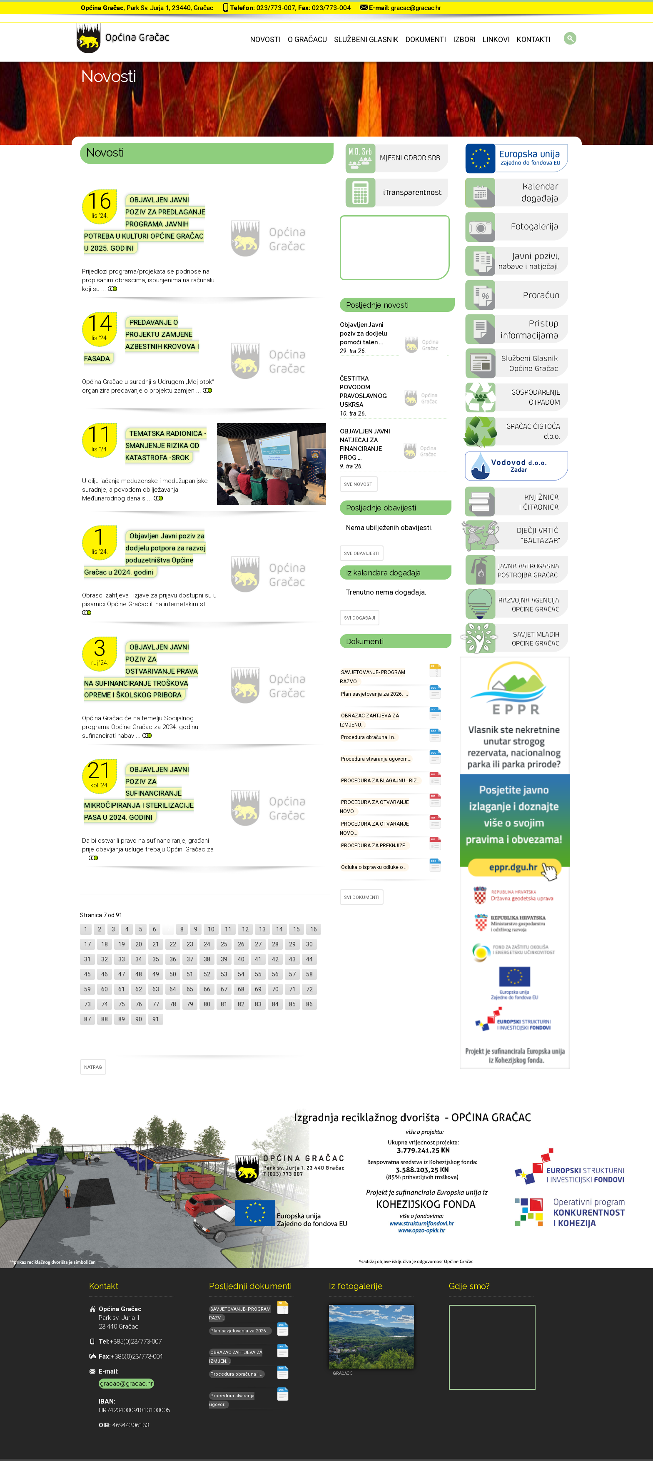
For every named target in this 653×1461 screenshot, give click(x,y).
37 (190, 959)
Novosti (265, 39)
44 (309, 959)
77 (155, 1004)
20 (138, 944)
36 (172, 959)
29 (292, 944)
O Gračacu (307, 39)
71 (292, 989)
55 (258, 974)
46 (104, 974)
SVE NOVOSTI (359, 484)
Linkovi (496, 39)
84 (275, 1004)
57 (292, 974)
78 (172, 1004)
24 (207, 944)
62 (138, 989)
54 (241, 974)
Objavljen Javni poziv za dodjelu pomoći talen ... (363, 333)
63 (155, 989)
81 (224, 1004)
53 (224, 974)
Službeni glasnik (366, 39)
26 (241, 944)
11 (228, 929)
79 (190, 1004)
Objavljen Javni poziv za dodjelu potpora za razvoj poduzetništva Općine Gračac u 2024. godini (145, 554)
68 (241, 989)
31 (87, 959)
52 (207, 974)
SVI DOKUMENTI (361, 897)
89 (121, 1019)
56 (275, 974)
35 (155, 959)
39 (224, 959)
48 (138, 974)
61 (121, 989)
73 (87, 1004)
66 (207, 989)
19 (121, 944)
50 (172, 974)
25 (224, 944)
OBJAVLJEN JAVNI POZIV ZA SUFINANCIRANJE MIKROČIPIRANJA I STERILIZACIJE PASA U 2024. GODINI (139, 793)
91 (155, 1019)
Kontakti (534, 39)
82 (241, 1004)
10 (211, 929)
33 (121, 959)
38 (207, 959)
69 (258, 989)
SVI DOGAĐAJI (359, 618)
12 (245, 929)
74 (104, 1004)
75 (121, 1004)
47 (121, 974)
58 (309, 974)
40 (241, 959)
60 (104, 989)
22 (172, 944)
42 (275, 959)
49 (155, 974)
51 (190, 974)
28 (275, 944)
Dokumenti (426, 39)
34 (138, 959)
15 (296, 929)
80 (207, 1004)
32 (104, 959)
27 (258, 944)
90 (138, 1019)
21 (155, 944)
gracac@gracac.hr (416, 8)
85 (292, 1004)
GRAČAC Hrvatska (394, 248)
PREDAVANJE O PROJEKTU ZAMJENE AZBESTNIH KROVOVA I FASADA (141, 340)
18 (104, 944)
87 (87, 1019)
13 (262, 929)
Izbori (464, 39)
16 (313, 929)
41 (258, 959)
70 (275, 989)
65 (190, 989)
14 (279, 929)
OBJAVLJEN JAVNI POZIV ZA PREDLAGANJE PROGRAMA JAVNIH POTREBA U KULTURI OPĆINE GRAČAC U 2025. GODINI (144, 224)
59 (87, 989)
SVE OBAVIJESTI (361, 553)
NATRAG (93, 1067)
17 (87, 944)
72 (309, 989)
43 (292, 959)
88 (104, 1019)
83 (258, 1004)
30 (309, 944)
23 (190, 944)
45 (87, 974)
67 (224, 989)
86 (309, 1004)
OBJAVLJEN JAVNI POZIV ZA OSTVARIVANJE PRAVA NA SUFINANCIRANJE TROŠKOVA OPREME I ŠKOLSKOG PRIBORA (141, 671)
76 (138, 1004)
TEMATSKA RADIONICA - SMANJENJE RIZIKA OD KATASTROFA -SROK (166, 445)
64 (172, 989)
